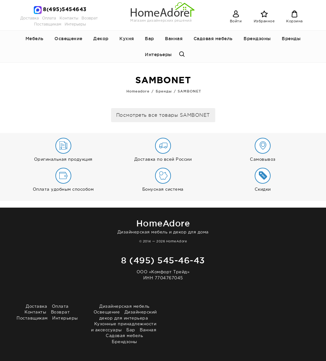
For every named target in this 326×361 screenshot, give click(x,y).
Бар (149, 38)
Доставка (29, 18)
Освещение (68, 38)
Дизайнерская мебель (124, 306)
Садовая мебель (213, 38)
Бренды (291, 38)
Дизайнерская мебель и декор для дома (163, 225)
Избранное (264, 21)
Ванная (173, 38)
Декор (101, 38)
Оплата (49, 18)
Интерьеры (75, 24)
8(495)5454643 (65, 9)
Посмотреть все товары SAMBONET (163, 115)
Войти (236, 21)
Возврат (90, 18)
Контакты (69, 18)
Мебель (34, 38)
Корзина (294, 21)
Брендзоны (257, 38)
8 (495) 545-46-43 (163, 260)
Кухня (126, 38)
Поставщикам (47, 24)
